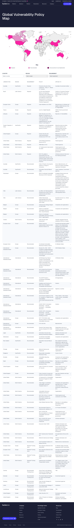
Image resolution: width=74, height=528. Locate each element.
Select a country (6, 76)
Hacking (39, 514)
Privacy (14, 525)
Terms (10, 525)
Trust (24, 525)
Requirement (53, 73)
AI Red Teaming (41, 512)
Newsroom (21, 514)
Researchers (36, 3)
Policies (5, 525)
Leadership (21, 507)
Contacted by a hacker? (67, 1)
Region (28, 73)
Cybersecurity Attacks (42, 517)
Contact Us (21, 517)
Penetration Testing (41, 510)
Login (53, 1)
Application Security (41, 507)
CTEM (39, 519)
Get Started (66, 3)
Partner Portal (58, 514)
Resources (44, 3)
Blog (57, 507)
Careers (20, 510)
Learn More (24, 1)
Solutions (21, 3)
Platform (14, 3)
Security (19, 525)
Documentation (59, 510)
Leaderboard (58, 1)
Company (52, 3)
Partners (28, 3)
